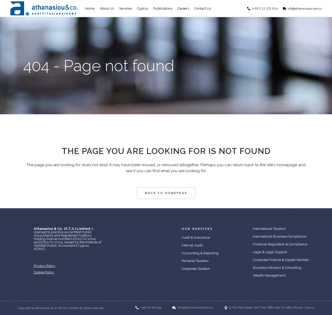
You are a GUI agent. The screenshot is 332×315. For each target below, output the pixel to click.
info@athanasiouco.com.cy (304, 8)
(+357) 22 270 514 (264, 8)
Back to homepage (166, 193)
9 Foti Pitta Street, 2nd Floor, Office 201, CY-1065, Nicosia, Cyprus (271, 307)
